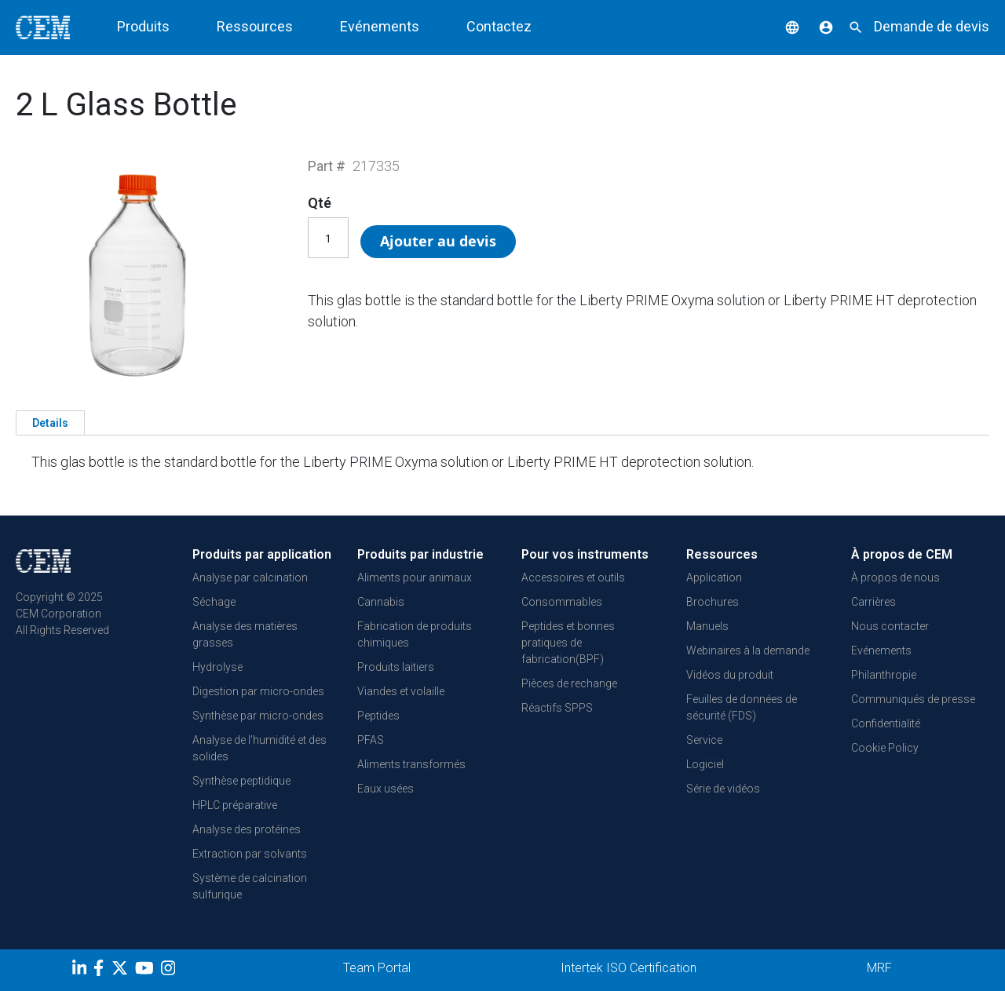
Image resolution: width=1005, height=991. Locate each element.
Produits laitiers (395, 667)
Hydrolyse (217, 667)
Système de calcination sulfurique (249, 886)
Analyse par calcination (250, 577)
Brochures (712, 602)
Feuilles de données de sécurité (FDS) (741, 707)
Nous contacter (890, 626)
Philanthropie (883, 675)
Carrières (873, 602)
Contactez (499, 26)
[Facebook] (102, 970)
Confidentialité (885, 723)
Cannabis (380, 602)
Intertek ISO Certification (628, 967)
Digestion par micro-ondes (258, 691)
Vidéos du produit (729, 675)
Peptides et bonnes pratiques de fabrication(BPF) (568, 642)
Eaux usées (385, 788)
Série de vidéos (723, 788)
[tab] (50, 422)
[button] (780, 26)
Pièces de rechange (569, 683)
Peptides (378, 715)
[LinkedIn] (81, 970)
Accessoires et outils (573, 577)
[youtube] (146, 970)
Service (704, 740)
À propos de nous (895, 577)
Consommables (561, 602)
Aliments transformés (411, 764)
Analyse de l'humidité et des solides (259, 748)
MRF (879, 967)
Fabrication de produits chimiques (414, 634)
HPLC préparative (234, 805)
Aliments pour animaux (414, 577)
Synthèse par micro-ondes (257, 715)
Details (50, 423)
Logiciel (705, 764)
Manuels (707, 626)
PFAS (370, 740)
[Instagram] (170, 970)
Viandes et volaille (400, 691)
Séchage (214, 602)
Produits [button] (143, 26)
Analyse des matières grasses (245, 634)
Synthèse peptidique (241, 780)
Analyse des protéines (246, 829)
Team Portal (377, 967)
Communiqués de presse (913, 699)
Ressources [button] (255, 26)
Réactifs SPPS (557, 707)
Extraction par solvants (249, 853)
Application (714, 577)
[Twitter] (121, 970)
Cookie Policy (885, 747)
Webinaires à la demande (747, 650)
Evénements (379, 26)
